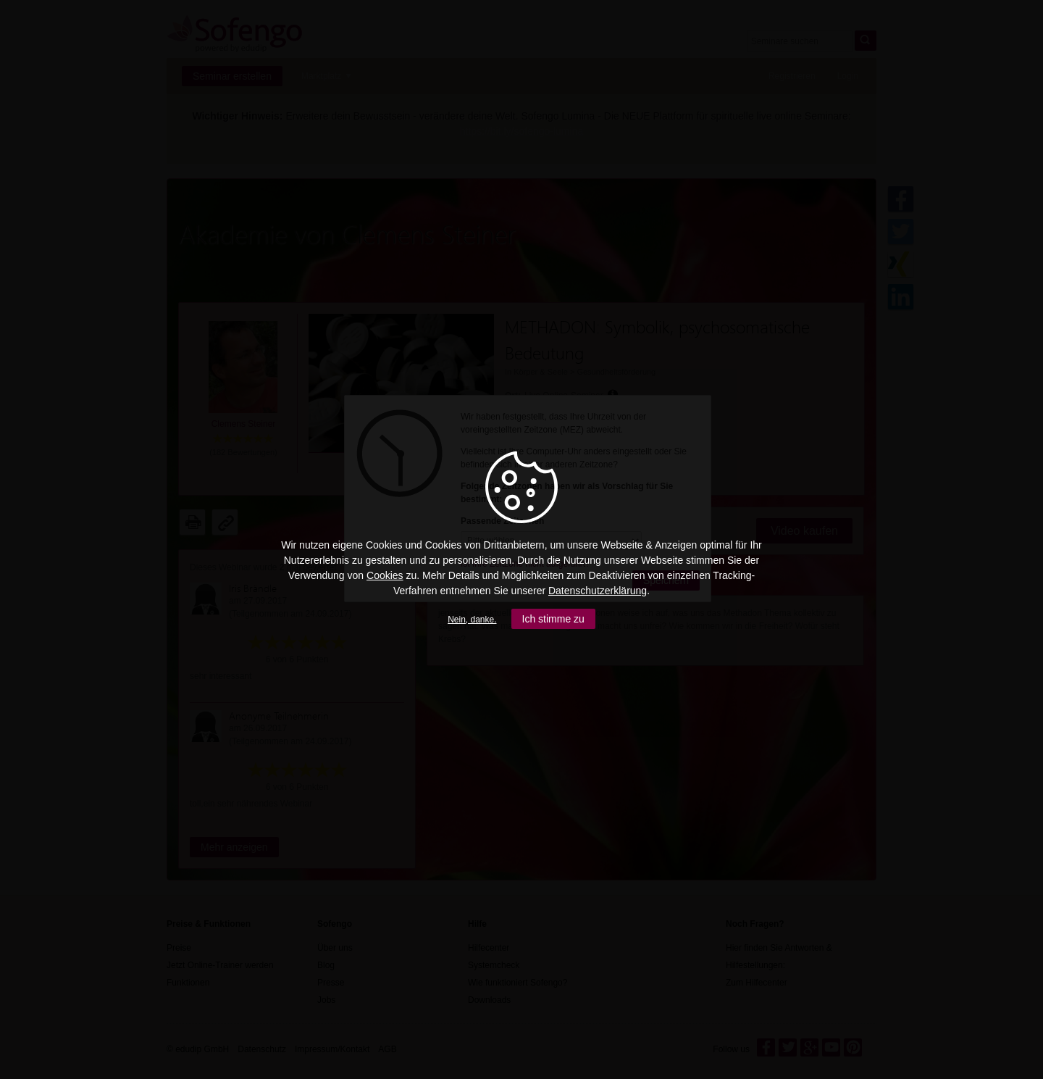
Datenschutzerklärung (597, 590)
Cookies (384, 575)
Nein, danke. (472, 620)
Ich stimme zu (553, 619)
